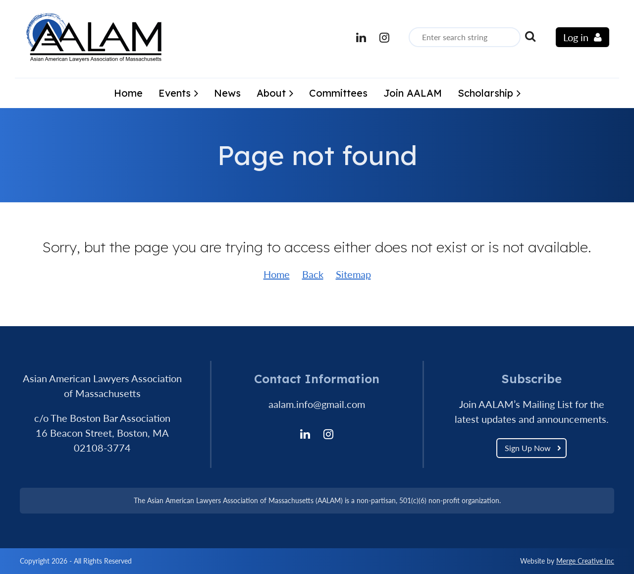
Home (277, 274)
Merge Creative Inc (585, 561)
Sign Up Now (528, 448)
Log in (575, 37)
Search (530, 36)
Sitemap (353, 274)
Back (312, 274)
